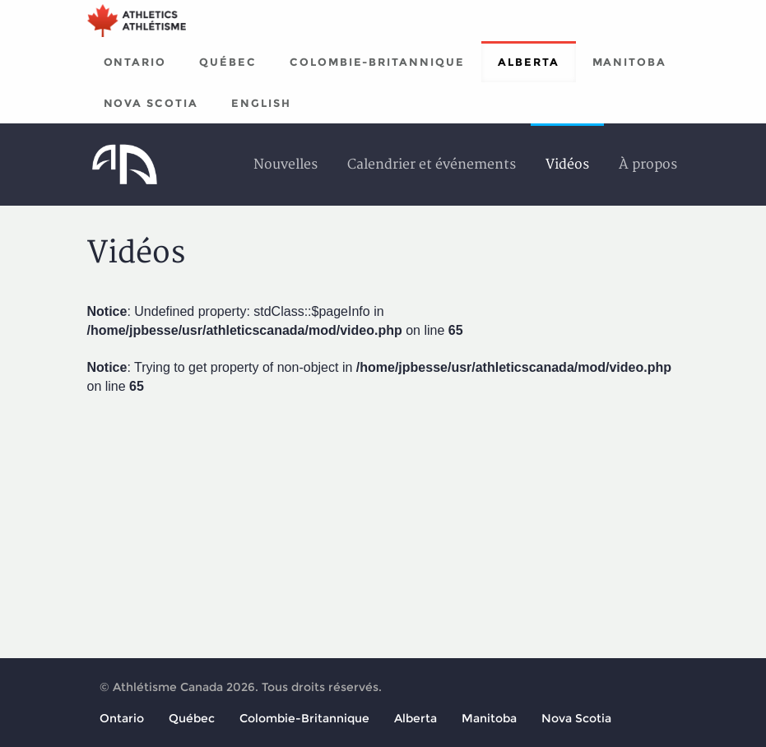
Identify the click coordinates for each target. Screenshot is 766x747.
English (261, 102)
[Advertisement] (383, 524)
